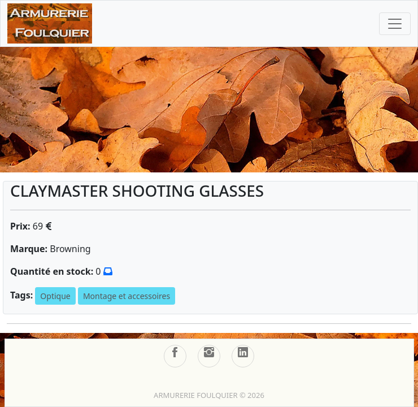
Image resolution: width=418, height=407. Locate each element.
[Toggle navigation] (395, 23)
